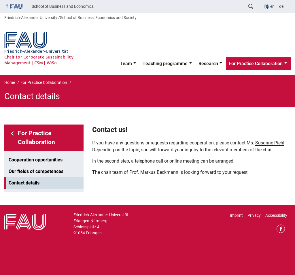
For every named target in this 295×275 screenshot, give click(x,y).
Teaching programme (165, 63)
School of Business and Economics (63, 6)
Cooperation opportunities (36, 160)
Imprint (236, 215)
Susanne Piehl (269, 143)
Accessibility (276, 215)
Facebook (281, 229)
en (272, 6)
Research (208, 63)
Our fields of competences (36, 171)
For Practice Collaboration (256, 63)
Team (126, 63)
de (281, 6)
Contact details (24, 183)
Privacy (254, 215)
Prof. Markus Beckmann (153, 172)
